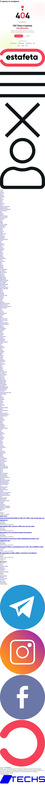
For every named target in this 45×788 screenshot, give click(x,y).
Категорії (2, 577)
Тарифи (1, 573)
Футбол (1, 243)
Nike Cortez (2, 276)
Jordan (18, 45)
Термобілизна (3, 225)
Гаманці (1, 235)
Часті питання (3, 582)
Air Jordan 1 (2, 270)
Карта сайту (2, 581)
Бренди (1, 250)
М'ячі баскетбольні (4, 484)
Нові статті (3, 516)
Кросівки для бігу (3, 207)
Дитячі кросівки (28, 43)
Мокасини (2, 203)
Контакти (2, 567)
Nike (34, 43)
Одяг (1, 211)
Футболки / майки (4, 407)
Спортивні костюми (4, 324)
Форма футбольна (4, 473)
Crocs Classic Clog (4, 466)
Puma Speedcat (3, 281)
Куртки (1, 213)
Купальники (2, 504)
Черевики (2, 196)
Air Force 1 (2, 273)
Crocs (1, 263)
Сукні (1, 310)
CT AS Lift (2, 391)
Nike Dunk (2, 274)
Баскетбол (2, 244)
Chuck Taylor (3, 285)
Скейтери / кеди (3, 295)
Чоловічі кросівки (13, 43)
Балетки (2, 296)
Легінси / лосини (3, 224)
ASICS (1, 549)
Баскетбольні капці (4, 481)
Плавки (1, 503)
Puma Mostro (3, 385)
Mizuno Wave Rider (4, 288)
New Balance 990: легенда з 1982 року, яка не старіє (17, 526)
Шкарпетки (2, 236)
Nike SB (1, 252)
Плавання (2, 248)
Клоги (1, 202)
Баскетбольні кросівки (5, 206)
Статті (1, 564)
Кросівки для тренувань (5, 209)
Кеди (1, 198)
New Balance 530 (3, 388)
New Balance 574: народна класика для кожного (16, 532)
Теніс (1, 246)
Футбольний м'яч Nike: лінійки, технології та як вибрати (18, 553)
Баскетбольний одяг (4, 482)
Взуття (1, 194)
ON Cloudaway (3, 393)
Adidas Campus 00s (4, 280)
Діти (1, 395)
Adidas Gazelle (3, 279)
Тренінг (1, 247)
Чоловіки (2, 192)
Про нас (2, 563)
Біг (0, 242)
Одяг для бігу (3, 488)
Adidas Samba (3, 277)
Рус (2, 191)
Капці (1, 201)
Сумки (1, 232)
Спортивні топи (3, 313)
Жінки (1, 289)
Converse (2, 257)
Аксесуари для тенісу (4, 500)
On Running (2, 261)
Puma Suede (2, 283)
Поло (1, 220)
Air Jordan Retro (3, 269)
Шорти (1, 222)
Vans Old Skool (3, 389)
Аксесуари (2, 226)
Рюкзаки (2, 231)
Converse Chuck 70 (4, 287)
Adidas (23, 45)
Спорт (1, 240)
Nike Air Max (2, 465)
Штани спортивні (4, 216)
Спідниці (2, 311)
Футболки (2, 218)
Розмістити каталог (4, 571)
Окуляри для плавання (5, 506)
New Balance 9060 (4, 284)
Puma (1, 259)
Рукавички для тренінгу (5, 495)
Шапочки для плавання (5, 507)
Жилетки (2, 214)
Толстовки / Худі (3, 217)
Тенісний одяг (3, 499)
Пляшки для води (4, 239)
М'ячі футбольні (3, 474)
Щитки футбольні (3, 475)
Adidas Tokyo (3, 382)
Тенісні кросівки (3, 210)
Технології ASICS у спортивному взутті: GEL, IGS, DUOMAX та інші (21, 547)
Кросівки (2, 195)
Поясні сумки (3, 233)
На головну (19, 35)
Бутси (1, 205)
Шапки (1, 228)
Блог (27, 45)
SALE (1, 510)
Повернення (2, 569)
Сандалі (1, 199)
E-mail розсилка (3, 578)
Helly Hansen (3, 452)
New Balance (2, 258)
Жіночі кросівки (21, 43)
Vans (1, 262)
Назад (27, 35)
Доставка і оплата (4, 566)
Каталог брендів (3, 575)
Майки (1, 221)
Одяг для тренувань (4, 493)
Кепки (1, 229)
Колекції (2, 268)
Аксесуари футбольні (4, 477)
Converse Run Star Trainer (5, 392)
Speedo (1, 266)
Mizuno (1, 265)
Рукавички (2, 237)
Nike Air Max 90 (3, 272)
